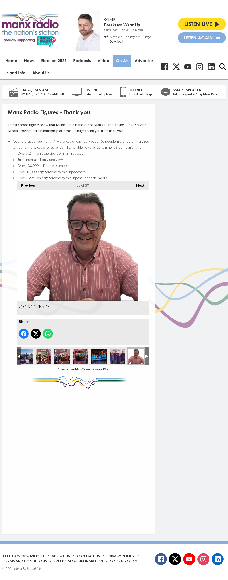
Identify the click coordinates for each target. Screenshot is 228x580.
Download (116, 41)
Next (138, 184)
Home (11, 60)
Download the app (141, 94)
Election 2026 (54, 60)
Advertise (144, 60)
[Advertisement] (91, 458)
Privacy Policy (120, 556)
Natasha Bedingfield (125, 36)
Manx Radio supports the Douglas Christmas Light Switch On (43, 356)
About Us (41, 72)
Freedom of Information (78, 561)
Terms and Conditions (25, 561)
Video (103, 60)
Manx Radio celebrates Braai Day (117, 356)
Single (146, 36)
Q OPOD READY (136, 356)
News (29, 60)
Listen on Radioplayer (99, 94)
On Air (122, 60)
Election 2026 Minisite (24, 556)
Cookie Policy (123, 561)
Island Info (16, 72)
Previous (26, 184)
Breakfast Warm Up (122, 24)
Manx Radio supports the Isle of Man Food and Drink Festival (25, 356)
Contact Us (88, 556)
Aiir (39, 568)
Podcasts (82, 60)
